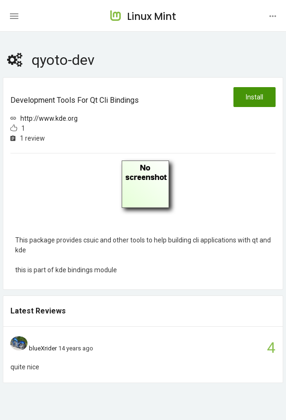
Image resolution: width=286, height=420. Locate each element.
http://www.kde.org (49, 118)
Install (254, 97)
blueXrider (43, 348)
